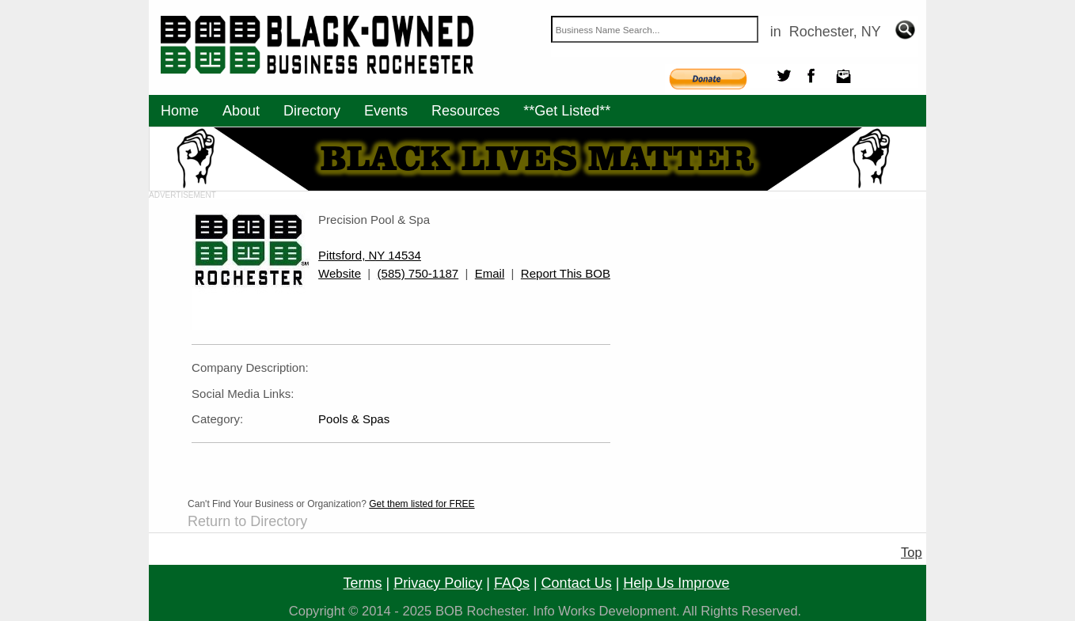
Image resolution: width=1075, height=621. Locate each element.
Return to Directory (247, 521)
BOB (449, 611)
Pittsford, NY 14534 (369, 255)
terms (363, 583)
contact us (576, 583)
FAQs (512, 583)
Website (339, 273)
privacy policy (437, 583)
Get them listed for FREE (421, 503)
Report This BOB (565, 273)
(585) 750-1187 (418, 273)
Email (490, 273)
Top (911, 552)
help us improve (676, 583)
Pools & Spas (353, 419)
